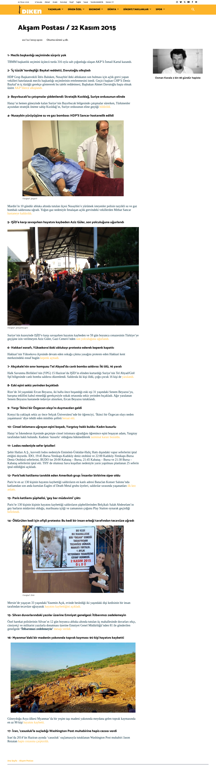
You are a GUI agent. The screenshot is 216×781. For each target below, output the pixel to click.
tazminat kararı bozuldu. (105, 437)
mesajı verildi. (62, 629)
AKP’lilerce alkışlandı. (29, 88)
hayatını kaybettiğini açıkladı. (63, 606)
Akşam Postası (26, 761)
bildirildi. (105, 106)
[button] (193, 10)
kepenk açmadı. (49, 358)
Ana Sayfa (12, 761)
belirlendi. (13, 512)
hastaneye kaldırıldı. (19, 213)
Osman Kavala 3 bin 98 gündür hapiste (177, 78)
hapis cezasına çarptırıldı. (33, 741)
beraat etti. (68, 418)
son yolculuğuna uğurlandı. (92, 339)
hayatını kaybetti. (34, 722)
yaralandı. (127, 376)
